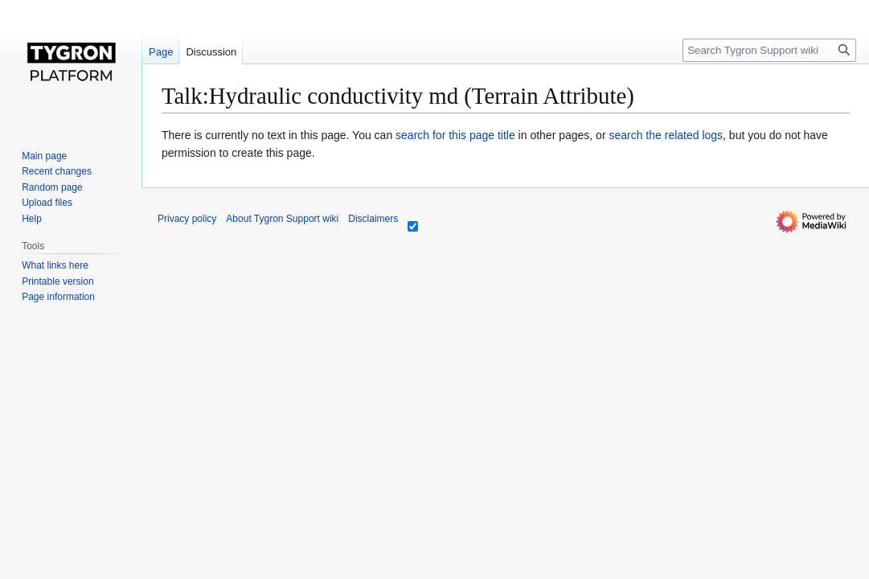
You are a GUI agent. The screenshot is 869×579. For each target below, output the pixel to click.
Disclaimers (373, 218)
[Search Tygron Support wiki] (769, 50)
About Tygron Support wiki (282, 218)
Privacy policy (187, 218)
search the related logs (666, 135)
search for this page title (455, 135)
